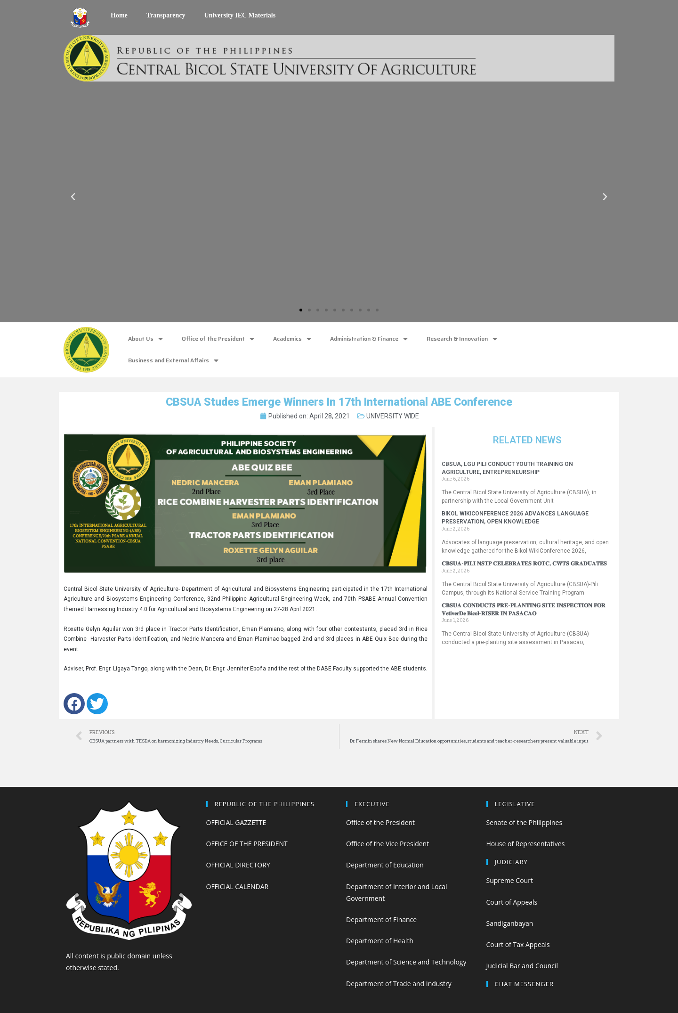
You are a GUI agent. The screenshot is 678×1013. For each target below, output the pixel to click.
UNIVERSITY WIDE (392, 416)
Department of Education (385, 864)
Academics (292, 339)
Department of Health (379, 940)
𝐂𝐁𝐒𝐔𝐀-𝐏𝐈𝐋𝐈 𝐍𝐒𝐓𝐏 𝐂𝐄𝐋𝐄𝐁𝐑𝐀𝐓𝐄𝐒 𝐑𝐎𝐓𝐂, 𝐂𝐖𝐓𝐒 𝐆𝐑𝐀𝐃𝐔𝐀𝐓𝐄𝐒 (524, 563)
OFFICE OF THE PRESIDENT (247, 843)
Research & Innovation (462, 339)
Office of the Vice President (387, 843)
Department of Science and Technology (406, 961)
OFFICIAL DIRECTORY (238, 864)
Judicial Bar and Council (522, 965)
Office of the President (218, 339)
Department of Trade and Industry (399, 983)
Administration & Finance (369, 339)
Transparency (166, 15)
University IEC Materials (239, 15)
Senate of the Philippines (524, 822)
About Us (145, 339)
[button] (300, 310)
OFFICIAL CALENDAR (237, 886)
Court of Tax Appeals (518, 944)
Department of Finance (381, 919)
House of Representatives (525, 843)
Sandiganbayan (509, 923)
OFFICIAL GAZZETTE (236, 822)
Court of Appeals (512, 902)
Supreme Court (509, 880)
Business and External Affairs (173, 360)
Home (119, 15)
